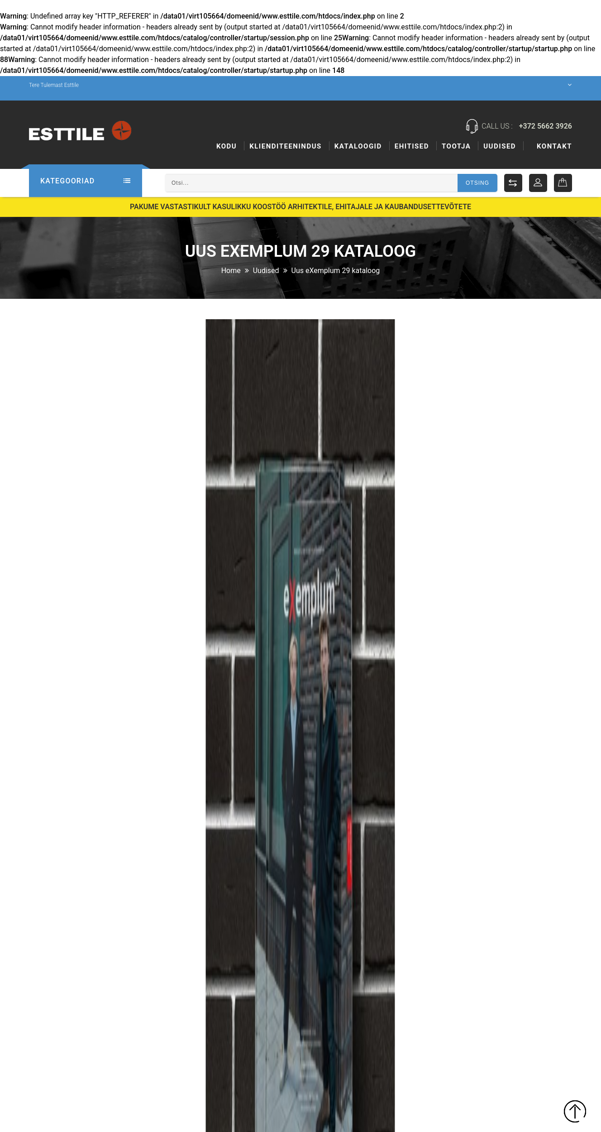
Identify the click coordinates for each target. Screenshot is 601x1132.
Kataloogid (358, 146)
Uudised (499, 146)
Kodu (226, 146)
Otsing (477, 183)
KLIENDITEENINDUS (285, 146)
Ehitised (412, 146)
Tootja (456, 146)
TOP (575, 1112)
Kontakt (554, 146)
